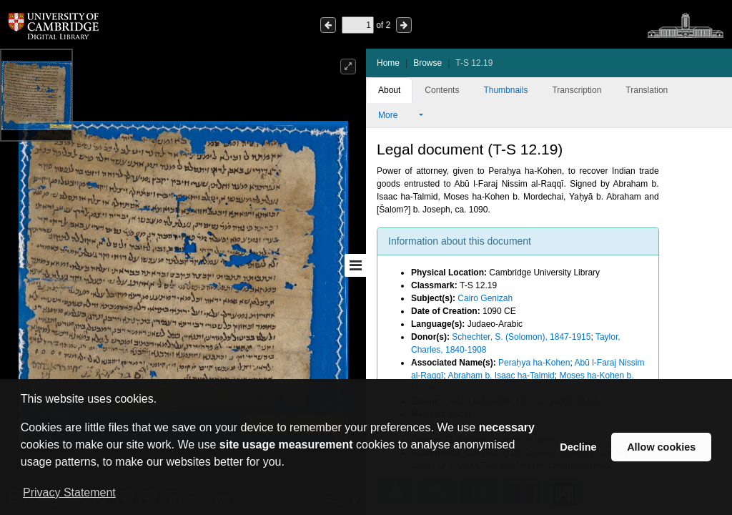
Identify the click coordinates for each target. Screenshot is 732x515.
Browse (427, 63)
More (397, 115)
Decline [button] (578, 447)
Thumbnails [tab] (505, 90)
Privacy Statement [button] (69, 492)
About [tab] (389, 90)
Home (388, 63)
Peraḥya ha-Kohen (534, 363)
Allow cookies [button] (661, 447)
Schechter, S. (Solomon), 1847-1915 (521, 337)
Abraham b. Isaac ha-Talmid (500, 376)
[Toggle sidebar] (355, 265)
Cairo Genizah (485, 298)
